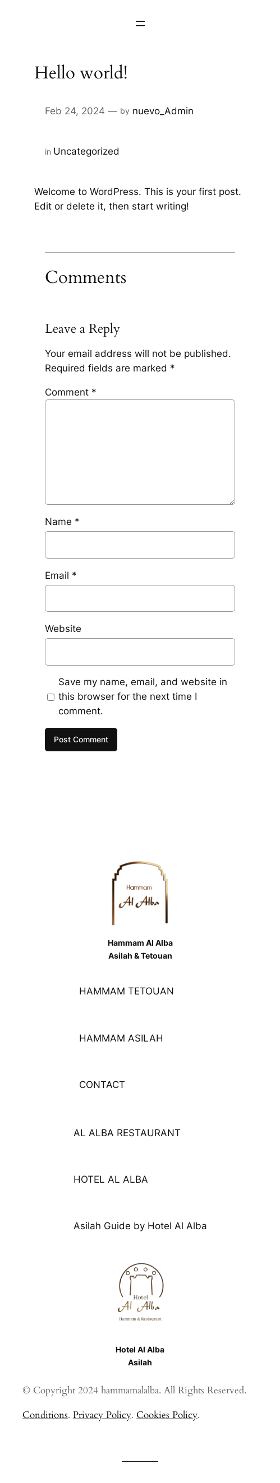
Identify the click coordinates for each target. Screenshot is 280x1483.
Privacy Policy (102, 1414)
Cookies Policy (167, 1414)
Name (62, 521)
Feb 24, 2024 (75, 111)
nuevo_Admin (163, 111)
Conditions (45, 1414)
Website (63, 628)
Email (61, 575)
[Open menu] (140, 23)
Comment (71, 392)
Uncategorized (86, 151)
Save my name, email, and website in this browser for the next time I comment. (142, 696)
